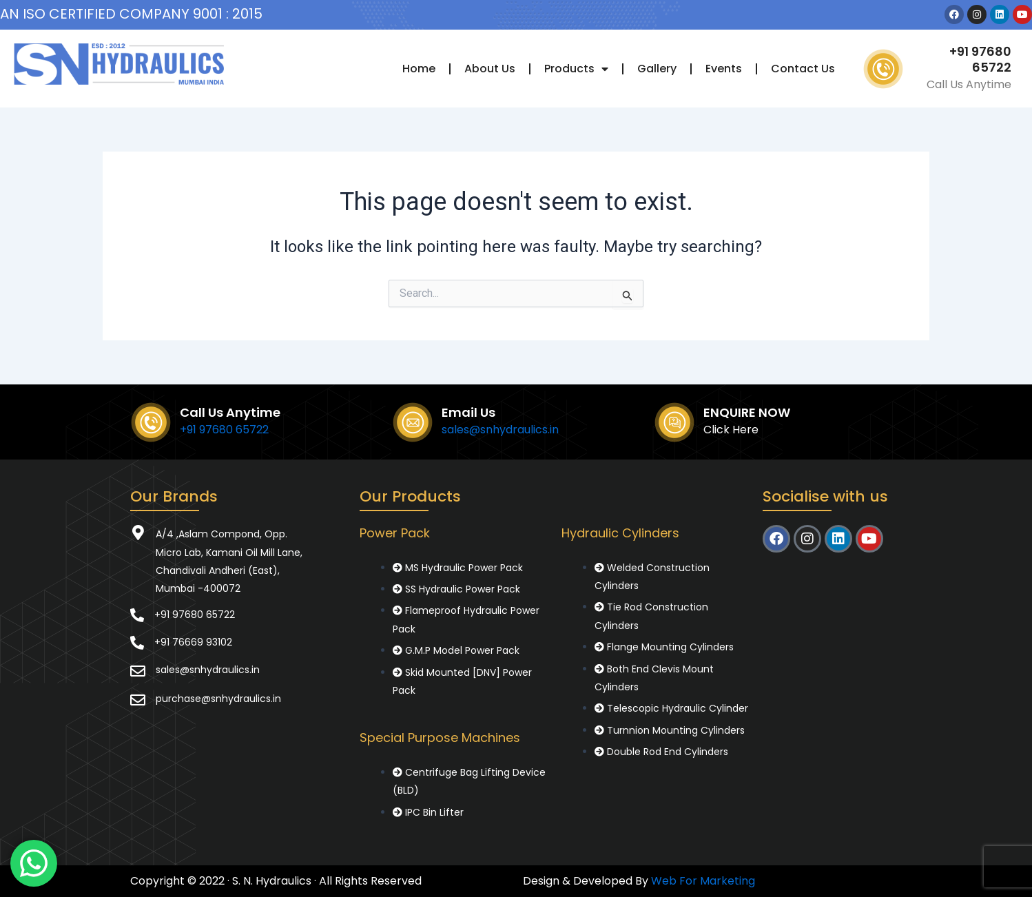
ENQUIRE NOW (746, 412)
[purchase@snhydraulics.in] (137, 700)
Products (576, 68)
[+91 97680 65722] (137, 615)
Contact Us (803, 68)
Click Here (730, 429)
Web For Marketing (703, 881)
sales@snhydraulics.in (500, 429)
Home (418, 68)
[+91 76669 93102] (137, 643)
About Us (489, 68)
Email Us (468, 412)
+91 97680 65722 (980, 59)
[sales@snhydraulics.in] (137, 671)
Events (723, 68)
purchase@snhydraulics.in (218, 698)
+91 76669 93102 (193, 642)
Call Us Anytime (230, 412)
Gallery (657, 68)
